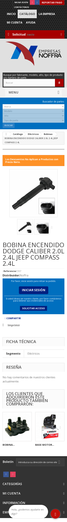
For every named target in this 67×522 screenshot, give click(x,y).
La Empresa (47, 14)
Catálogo (27, 14)
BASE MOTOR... (44, 444)
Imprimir (14, 325)
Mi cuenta (14, 22)
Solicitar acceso (33, 308)
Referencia (10, 271)
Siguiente (52, 227)
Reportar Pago (52, 2)
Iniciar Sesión (33, 290)
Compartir (13, 318)
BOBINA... (9, 444)
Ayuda (30, 22)
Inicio (11, 14)
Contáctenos (21, 7)
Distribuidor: (11, 275)
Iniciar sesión (21, 2)
